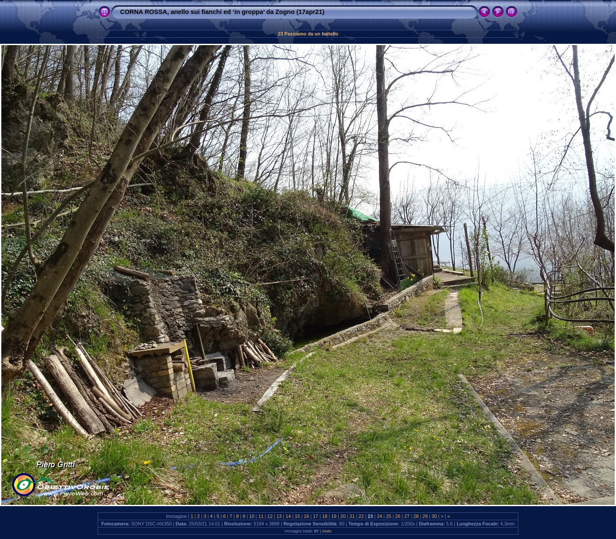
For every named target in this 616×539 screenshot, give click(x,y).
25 (389, 516)
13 (279, 516)
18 (325, 516)
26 (398, 516)
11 (261, 516)
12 (270, 516)
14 (288, 516)
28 (416, 516)
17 (315, 516)
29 (425, 516)
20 (343, 516)
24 (379, 516)
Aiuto (327, 530)
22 (361, 516)
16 (307, 516)
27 (407, 516)
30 (434, 516)
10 (252, 516)
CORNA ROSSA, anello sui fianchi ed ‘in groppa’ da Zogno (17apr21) (222, 11)
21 (352, 516)
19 (334, 516)
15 (297, 516)
